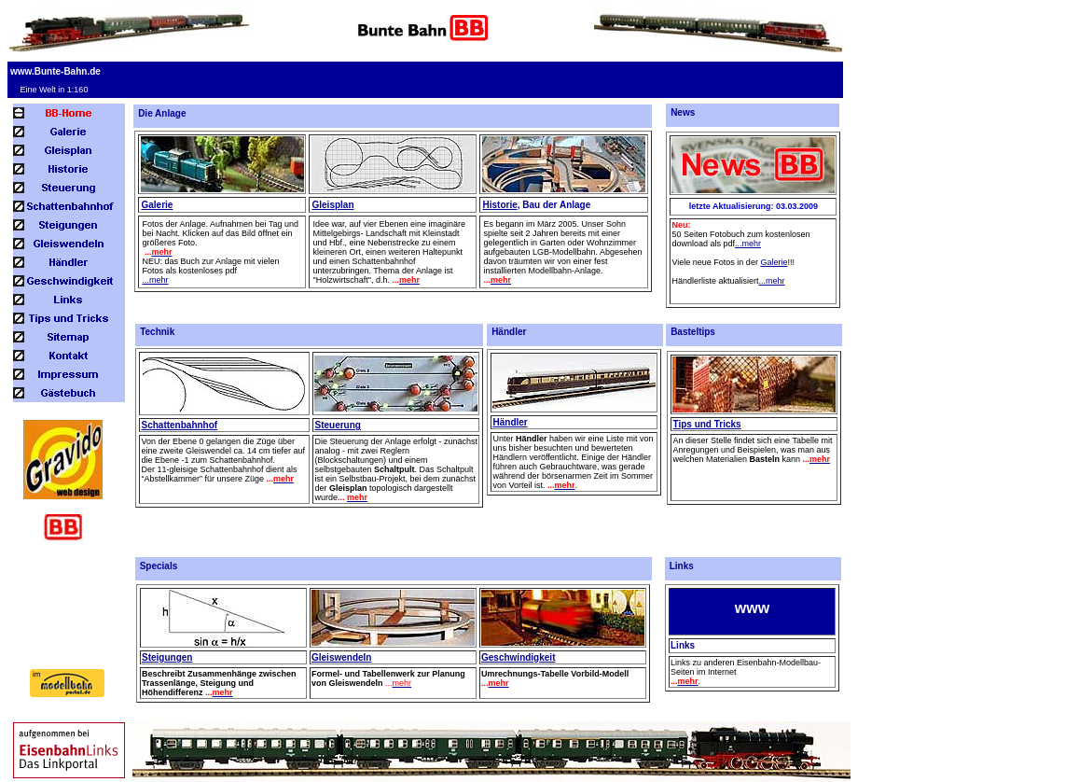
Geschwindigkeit (518, 657)
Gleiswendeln (341, 657)
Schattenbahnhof (179, 425)
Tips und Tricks (706, 424)
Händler (509, 422)
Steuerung (337, 425)
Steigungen (167, 657)
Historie (499, 205)
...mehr (155, 280)
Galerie (157, 205)
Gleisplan (332, 205)
